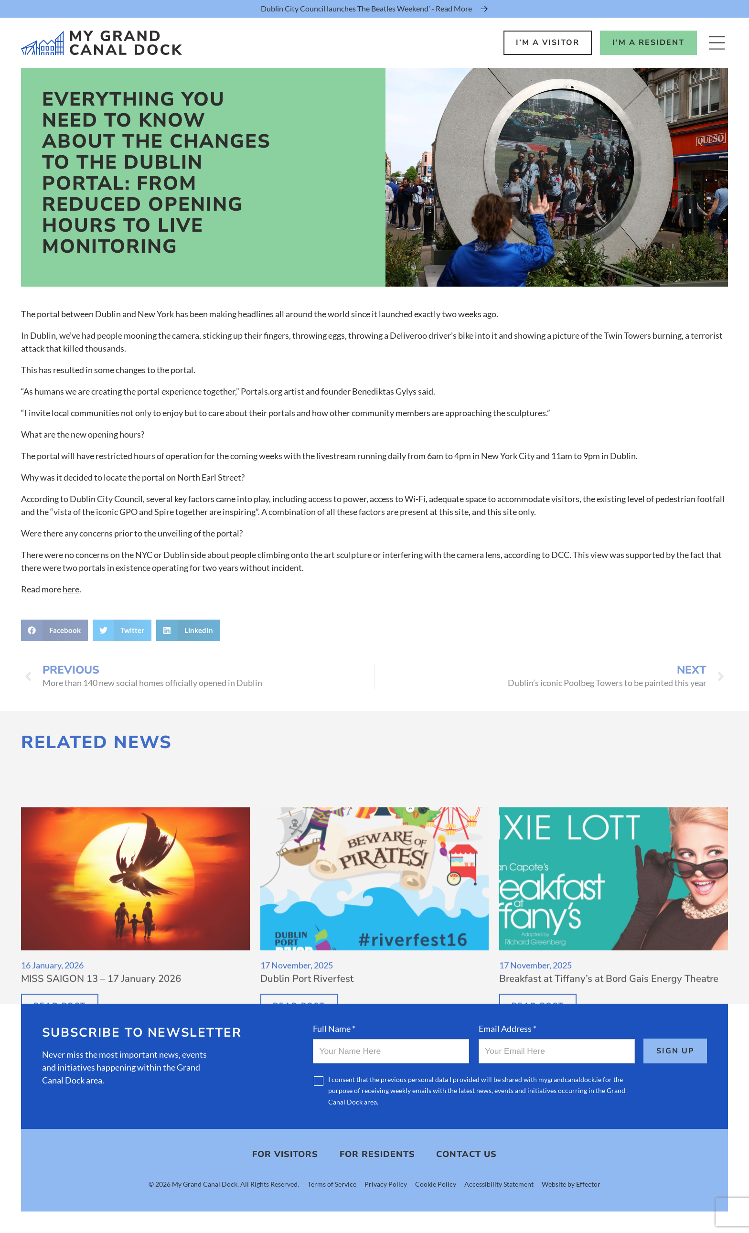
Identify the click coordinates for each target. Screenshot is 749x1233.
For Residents (377, 1154)
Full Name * (334, 1028)
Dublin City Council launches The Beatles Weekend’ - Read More (366, 8)
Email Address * (507, 1028)
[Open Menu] (717, 43)
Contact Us (466, 1154)
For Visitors (285, 1154)
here (71, 589)
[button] (54, 630)
